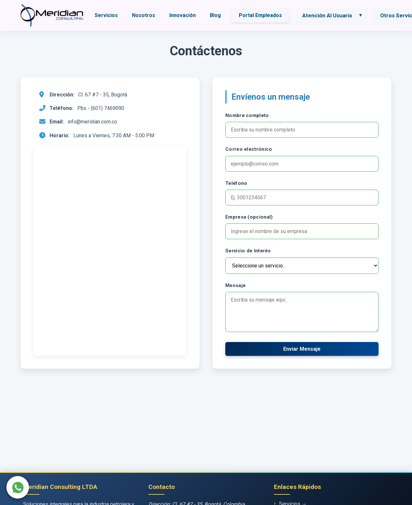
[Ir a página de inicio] (52, 15)
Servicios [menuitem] (106, 15)
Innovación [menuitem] (182, 15)
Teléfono (236, 183)
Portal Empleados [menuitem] (260, 15)
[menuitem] (333, 15)
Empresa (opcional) (249, 217)
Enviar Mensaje (302, 349)
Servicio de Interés (248, 251)
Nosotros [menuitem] (143, 15)
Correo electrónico (248, 149)
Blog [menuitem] (215, 15)
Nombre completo (247, 115)
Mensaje (235, 285)
